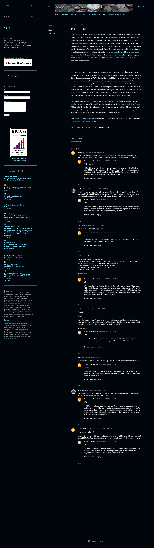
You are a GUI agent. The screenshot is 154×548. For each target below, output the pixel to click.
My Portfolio (84, 15)
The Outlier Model (11, 176)
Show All (8, 280)
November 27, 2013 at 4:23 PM (107, 161)
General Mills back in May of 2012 (95, 101)
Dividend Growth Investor (18, 160)
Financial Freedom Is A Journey (15, 255)
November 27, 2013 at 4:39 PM (107, 364)
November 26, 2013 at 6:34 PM (97, 309)
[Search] (141, 6)
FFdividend (81, 152)
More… (125, 15)
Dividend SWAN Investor (85, 429)
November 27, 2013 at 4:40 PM (107, 399)
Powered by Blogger (96, 541)
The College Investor (11, 214)
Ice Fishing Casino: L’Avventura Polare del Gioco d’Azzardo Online (17, 179)
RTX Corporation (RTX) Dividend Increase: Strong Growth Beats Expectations (16, 246)
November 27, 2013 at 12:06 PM (102, 429)
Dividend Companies (69, 15)
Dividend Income (99, 15)
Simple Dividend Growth (13, 196)
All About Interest (83, 189)
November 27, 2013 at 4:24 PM (107, 199)
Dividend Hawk (9, 243)
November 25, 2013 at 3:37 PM (100, 256)
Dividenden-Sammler (84, 256)
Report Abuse (9, 28)
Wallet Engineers (83, 390)
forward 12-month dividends (84, 118)
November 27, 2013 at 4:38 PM (107, 331)
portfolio (98, 46)
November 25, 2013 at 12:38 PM (95, 225)
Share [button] (50, 25)
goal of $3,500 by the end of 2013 (83, 121)
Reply (79, 184)
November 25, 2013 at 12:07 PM (98, 189)
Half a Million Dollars (11, 207)
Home (57, 15)
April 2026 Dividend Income (14, 266)
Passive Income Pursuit (79, 6)
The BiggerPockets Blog (12, 226)
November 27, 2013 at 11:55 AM (97, 390)
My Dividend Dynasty (11, 264)
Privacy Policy (9, 320)
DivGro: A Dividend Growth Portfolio (17, 187)
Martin (79, 357)
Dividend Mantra (82, 309)
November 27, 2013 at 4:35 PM (107, 232)
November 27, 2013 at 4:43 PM (107, 441)
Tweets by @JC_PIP (11, 76)
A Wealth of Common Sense (14, 205)
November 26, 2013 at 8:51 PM (91, 357)
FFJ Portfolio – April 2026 (13, 257)
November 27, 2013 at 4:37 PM (107, 279)
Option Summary (114, 15)
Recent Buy (52, 33)
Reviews (10, 338)
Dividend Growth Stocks (19, 158)
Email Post (79, 138)
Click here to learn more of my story (17, 46)
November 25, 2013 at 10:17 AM (94, 152)
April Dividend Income (12, 198)
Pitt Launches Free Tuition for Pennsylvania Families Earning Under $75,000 (17, 217)
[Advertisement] (106, 514)
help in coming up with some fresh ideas (124, 52)
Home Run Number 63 (12, 189)
